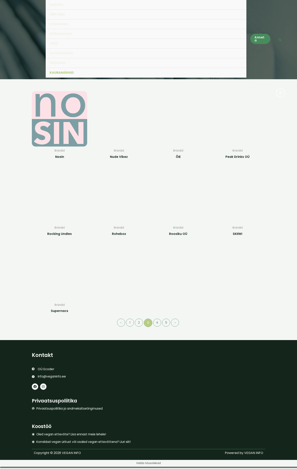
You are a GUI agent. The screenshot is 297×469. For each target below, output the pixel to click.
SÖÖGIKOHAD (61, 33)
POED (54, 43)
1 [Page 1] (129, 323)
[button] (260, 39)
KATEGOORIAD (61, 53)
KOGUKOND (59, 24)
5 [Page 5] (167, 323)
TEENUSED (57, 63)
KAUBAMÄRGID (62, 72)
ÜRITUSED (57, 14)
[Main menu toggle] (280, 92)
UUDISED (56, 4)
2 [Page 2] (139, 323)
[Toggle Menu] (239, 19)
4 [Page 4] (157, 323)
